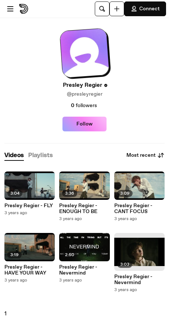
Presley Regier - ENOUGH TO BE (78, 209)
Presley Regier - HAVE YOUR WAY (25, 270)
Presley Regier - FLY (28, 206)
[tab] (14, 155)
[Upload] (116, 8)
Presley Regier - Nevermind (78, 270)
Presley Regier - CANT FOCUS (133, 209)
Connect (145, 9)
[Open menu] (10, 8)
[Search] (102, 8)
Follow (84, 124)
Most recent (145, 155)
